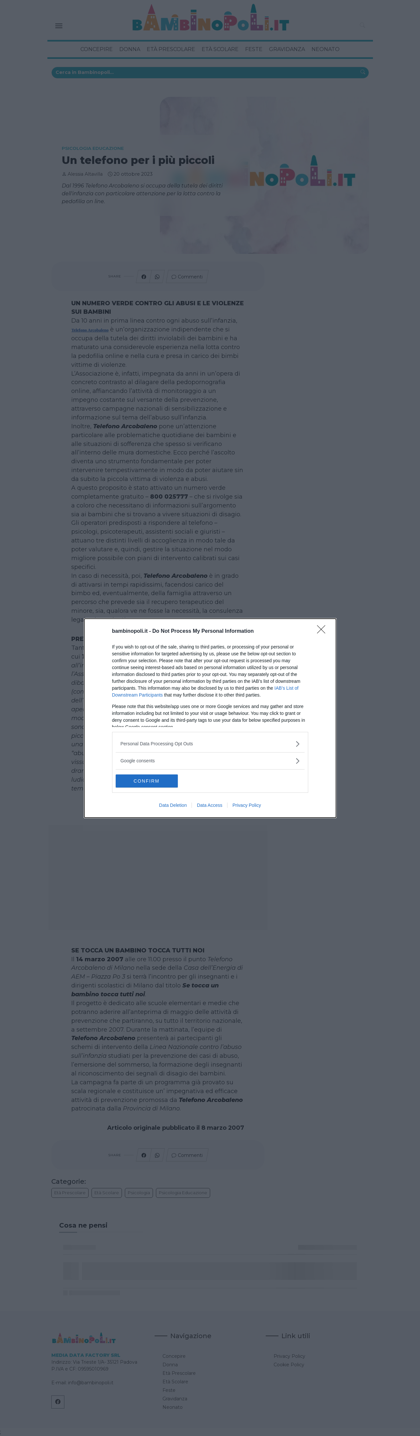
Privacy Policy (246, 805)
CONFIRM (147, 780)
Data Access (209, 805)
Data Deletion (173, 805)
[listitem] (210, 743)
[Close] (323, 631)
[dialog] (210, 717)
